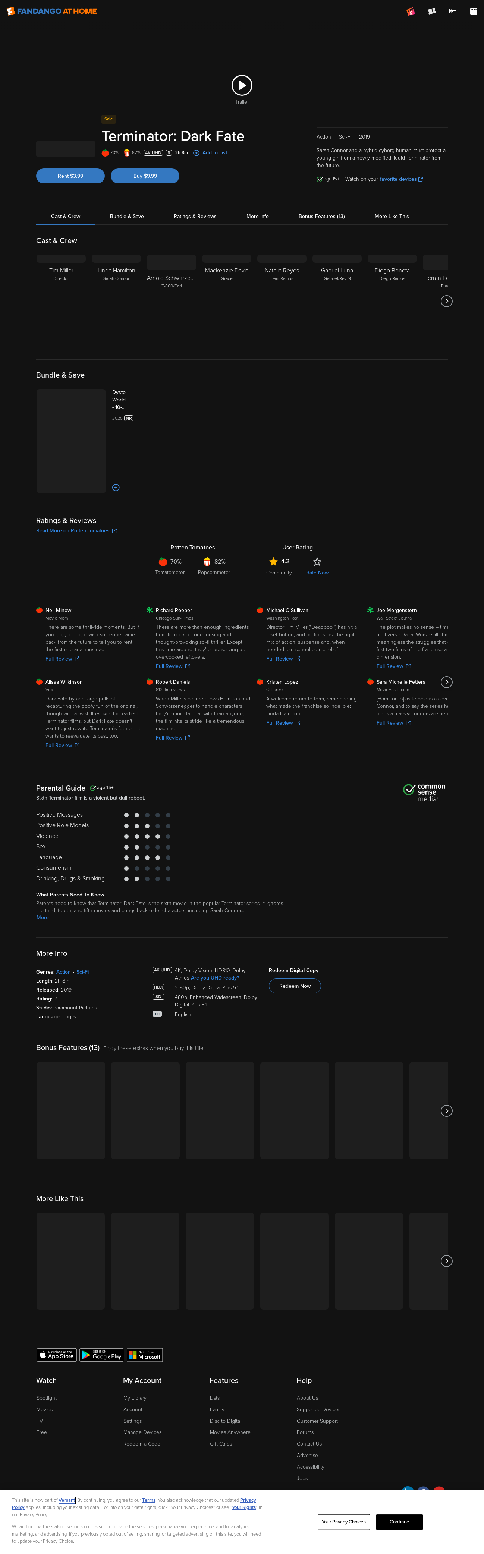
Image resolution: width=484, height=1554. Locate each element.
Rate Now (317, 555)
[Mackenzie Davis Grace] (227, 329)
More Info (257, 244)
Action (63, 954)
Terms (148, 1500)
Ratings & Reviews (195, 244)
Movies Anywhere (230, 1415)
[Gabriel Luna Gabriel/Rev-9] (337, 329)
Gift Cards (221, 1426)
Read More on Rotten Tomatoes (76, 513)
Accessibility (310, 1449)
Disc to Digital (225, 1403)
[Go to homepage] (51, 11)
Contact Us (309, 1426)
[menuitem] (453, 11)
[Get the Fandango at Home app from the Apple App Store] (56, 1337)
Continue (399, 1522)
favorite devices (401, 207)
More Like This (392, 244)
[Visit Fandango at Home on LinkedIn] (408, 1476)
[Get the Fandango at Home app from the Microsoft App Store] (144, 1337)
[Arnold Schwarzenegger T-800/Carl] (172, 329)
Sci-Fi (82, 954)
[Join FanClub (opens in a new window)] (411, 11)
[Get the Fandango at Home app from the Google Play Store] (102, 1337)
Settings (132, 1403)
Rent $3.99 (70, 204)
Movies (45, 1391)
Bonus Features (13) (322, 244)
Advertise (307, 1437)
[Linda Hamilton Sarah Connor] (116, 329)
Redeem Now (295, 968)
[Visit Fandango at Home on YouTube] (439, 1476)
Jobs (302, 1460)
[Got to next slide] (447, 329)
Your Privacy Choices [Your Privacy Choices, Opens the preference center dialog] (344, 1522)
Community (279, 555)
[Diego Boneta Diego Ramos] (392, 329)
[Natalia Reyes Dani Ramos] (282, 329)
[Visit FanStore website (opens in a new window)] (473, 11)
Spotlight (47, 1380)
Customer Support (317, 1403)
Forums (305, 1415)
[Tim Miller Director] (61, 329)
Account (132, 1391)
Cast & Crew (65, 244)
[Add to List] (85, 469)
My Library (135, 1380)
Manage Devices (142, 1415)
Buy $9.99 (145, 204)
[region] (242, 1522)
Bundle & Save (127, 244)
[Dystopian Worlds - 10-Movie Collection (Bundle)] (111, 428)
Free (42, 1415)
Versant (67, 1500)
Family (217, 1391)
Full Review (62, 641)
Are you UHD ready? (215, 960)
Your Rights (244, 1507)
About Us (307, 1380)
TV (40, 1403)
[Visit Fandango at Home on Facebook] (423, 1476)
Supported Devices (318, 1391)
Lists (215, 1380)
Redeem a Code (141, 1426)
